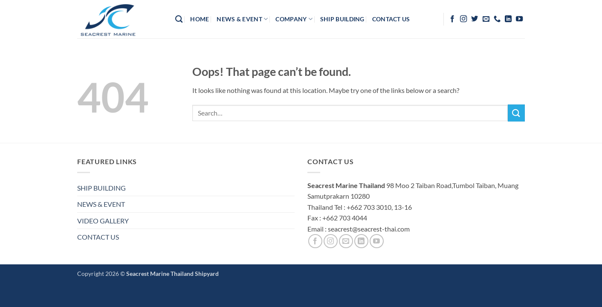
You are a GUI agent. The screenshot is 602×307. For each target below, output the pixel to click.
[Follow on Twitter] (474, 19)
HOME (199, 19)
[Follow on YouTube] (519, 19)
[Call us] (497, 19)
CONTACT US (98, 237)
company (294, 19)
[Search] (178, 19)
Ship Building (342, 19)
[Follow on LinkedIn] (508, 19)
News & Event (242, 19)
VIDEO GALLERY (103, 221)
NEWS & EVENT (101, 204)
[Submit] (516, 112)
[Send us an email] (486, 19)
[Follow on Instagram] (463, 19)
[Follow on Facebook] (452, 19)
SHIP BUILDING (101, 188)
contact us (391, 19)
